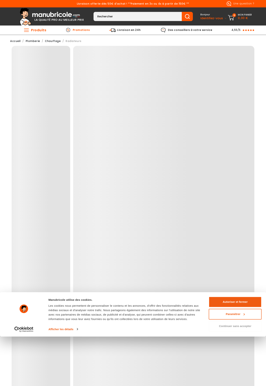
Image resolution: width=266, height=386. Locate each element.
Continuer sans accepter (235, 375)
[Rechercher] (137, 16)
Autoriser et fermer (235, 351)
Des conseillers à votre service (190, 30)
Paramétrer (235, 363)
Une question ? (239, 3)
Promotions (81, 30)
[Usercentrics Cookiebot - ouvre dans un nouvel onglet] (24, 379)
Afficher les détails (60, 378)
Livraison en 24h (129, 30)
